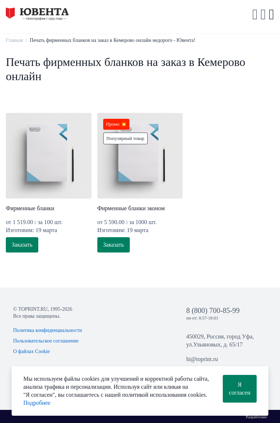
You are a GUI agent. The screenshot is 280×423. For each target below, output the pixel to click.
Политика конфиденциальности (47, 330)
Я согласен (239, 388)
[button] (263, 14)
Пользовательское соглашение (46, 341)
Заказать (22, 245)
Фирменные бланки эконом (131, 208)
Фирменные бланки (30, 208)
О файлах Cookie (31, 351)
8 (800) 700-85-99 (213, 310)
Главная (14, 40)
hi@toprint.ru (202, 359)
